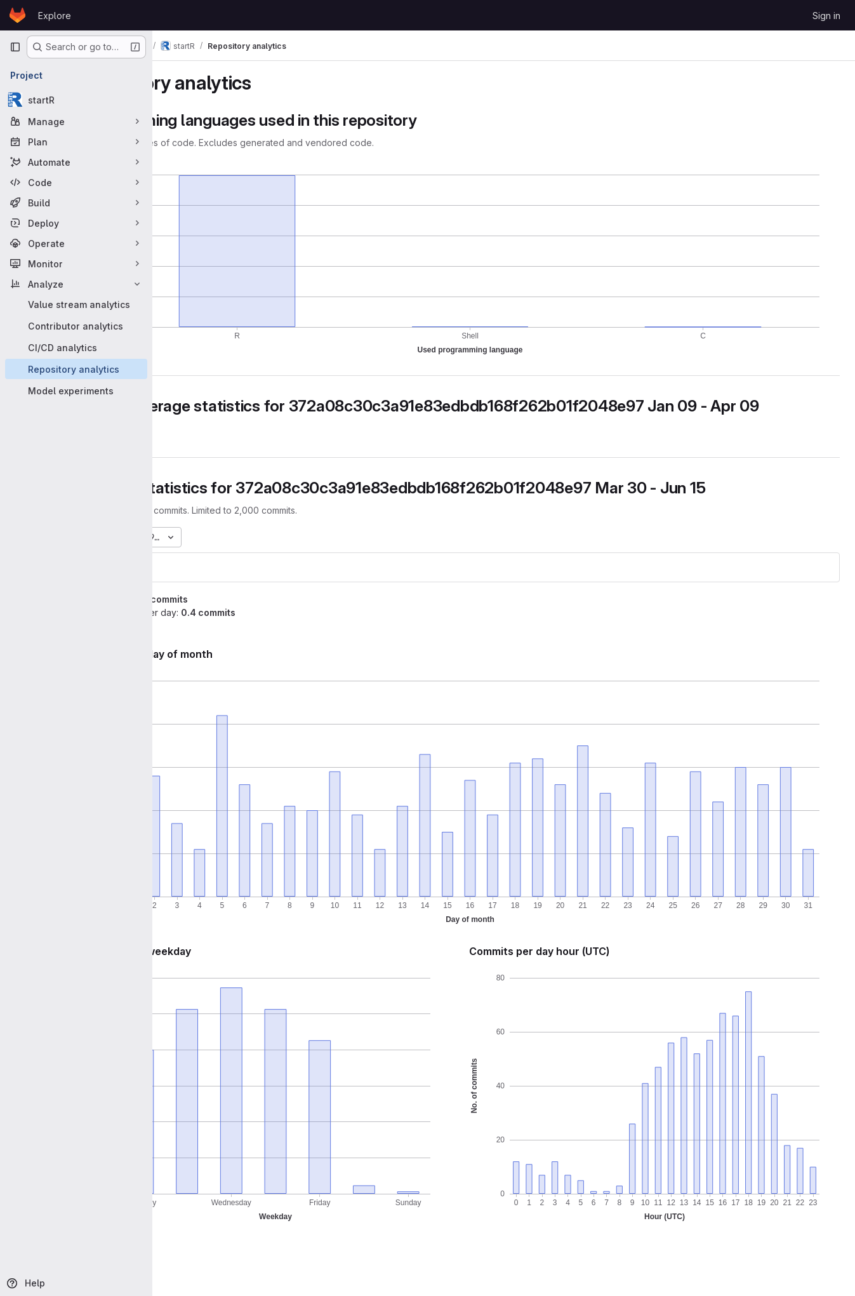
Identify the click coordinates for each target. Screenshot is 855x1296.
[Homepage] (17, 15)
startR (190, 585)
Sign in (826, 15)
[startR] (76, 100)
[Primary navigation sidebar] (15, 47)
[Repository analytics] (76, 369)
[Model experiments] (76, 390)
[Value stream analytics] (76, 304)
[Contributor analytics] (76, 326)
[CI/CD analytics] (76, 347)
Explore (54, 15)
